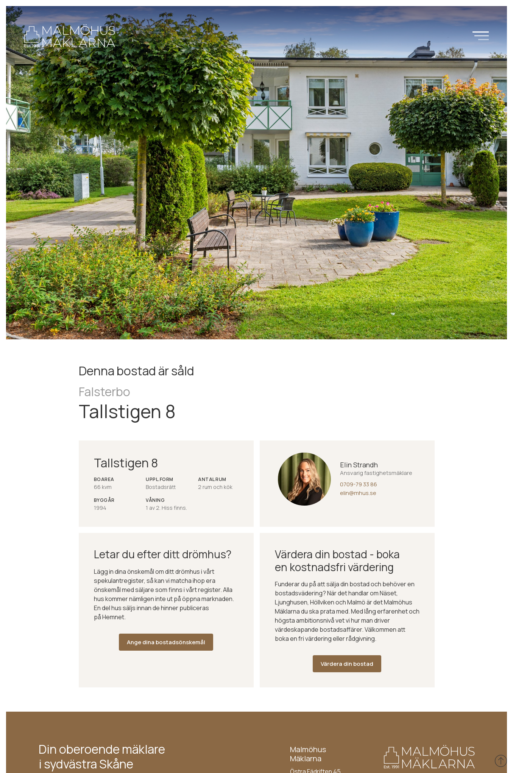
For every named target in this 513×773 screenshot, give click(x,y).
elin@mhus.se (358, 493)
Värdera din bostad (347, 664)
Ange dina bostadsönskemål (166, 642)
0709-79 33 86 (358, 484)
